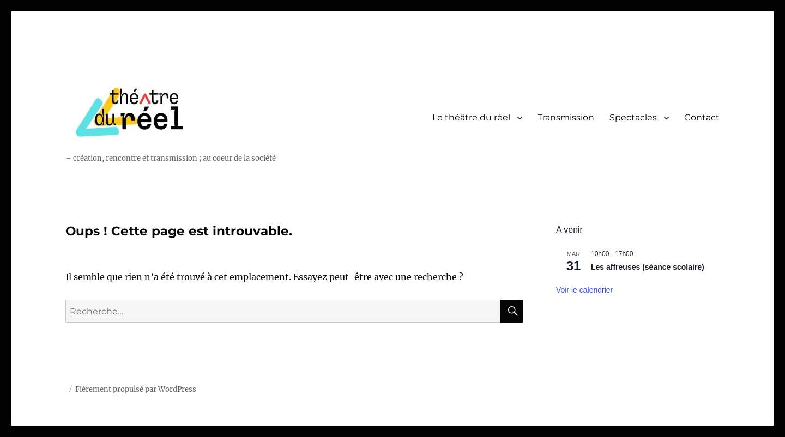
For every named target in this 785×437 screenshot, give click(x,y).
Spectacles (633, 117)
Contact (702, 117)
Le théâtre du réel (471, 117)
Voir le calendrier (584, 290)
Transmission (566, 117)
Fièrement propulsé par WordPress (135, 389)
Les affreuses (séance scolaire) (647, 267)
